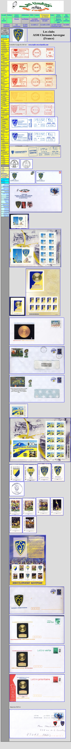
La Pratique (25, 19)
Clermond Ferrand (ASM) (5, 64)
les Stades (66, 24)
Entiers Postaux (16, 15)
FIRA (3, 169)
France (3, 182)
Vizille (3, 161)
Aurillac (4, 46)
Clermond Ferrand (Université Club (4, 74)
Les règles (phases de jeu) (34, 19)
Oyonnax (4, 123)
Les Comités (5, 175)
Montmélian (5, 119)
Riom (3, 125)
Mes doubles (66, 15)
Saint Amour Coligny (4, 129)
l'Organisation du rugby (45, 19)
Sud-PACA (6, 213)
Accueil (3, 15)
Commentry (5, 90)
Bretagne (7, 191)
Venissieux (4, 152)
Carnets (37, 15)
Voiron (3, 163)
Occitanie (6, 211)
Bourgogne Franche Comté (5, 188)
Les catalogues (66, 19)
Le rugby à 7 (34, 24)
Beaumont (4, 48)
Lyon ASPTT (5, 113)
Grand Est (6, 199)
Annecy (4, 42)
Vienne (3, 159)
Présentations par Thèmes (45, 15)
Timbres (9, 15)
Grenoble (4, 100)
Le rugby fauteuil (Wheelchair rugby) (56, 25)
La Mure (4, 104)
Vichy (3, 157)
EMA (31, 15)
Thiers (3, 144)
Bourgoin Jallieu (4, 53)
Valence (4, 146)
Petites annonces (58, 15)
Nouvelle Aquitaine (6, 209)
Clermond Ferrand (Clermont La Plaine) (4, 80)
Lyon (3, 111)
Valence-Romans (3, 149)
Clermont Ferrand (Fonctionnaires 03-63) (5, 87)
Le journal (4, 19)
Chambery (4, 58)
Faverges (4, 98)
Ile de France (6, 204)
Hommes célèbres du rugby (58, 20)
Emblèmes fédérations (6, 25)
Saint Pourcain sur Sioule (4, 137)
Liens (52, 15)
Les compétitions (16, 25)
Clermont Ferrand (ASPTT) (4, 68)
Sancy (3, 140)
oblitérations (25, 15)
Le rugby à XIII (45, 24)
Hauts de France (7, 201)
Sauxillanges (5, 142)
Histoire (16, 19)
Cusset (3, 96)
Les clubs (4, 177)
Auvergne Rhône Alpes (6, 185)
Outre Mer (6, 215)
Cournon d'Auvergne (4, 93)
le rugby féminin (25, 25)
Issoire (3, 102)
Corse (7, 197)
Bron (3, 56)
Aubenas (4, 44)
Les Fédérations (4, 172)
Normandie (6, 206)
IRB (3, 167)
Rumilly (4, 127)
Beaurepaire (5, 50)
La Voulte (4, 109)
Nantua (4, 121)
